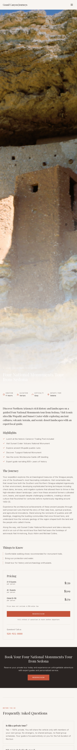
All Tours (46, 368)
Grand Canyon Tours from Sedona (20, 368)
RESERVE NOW (38, 614)
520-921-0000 (15, 633)
